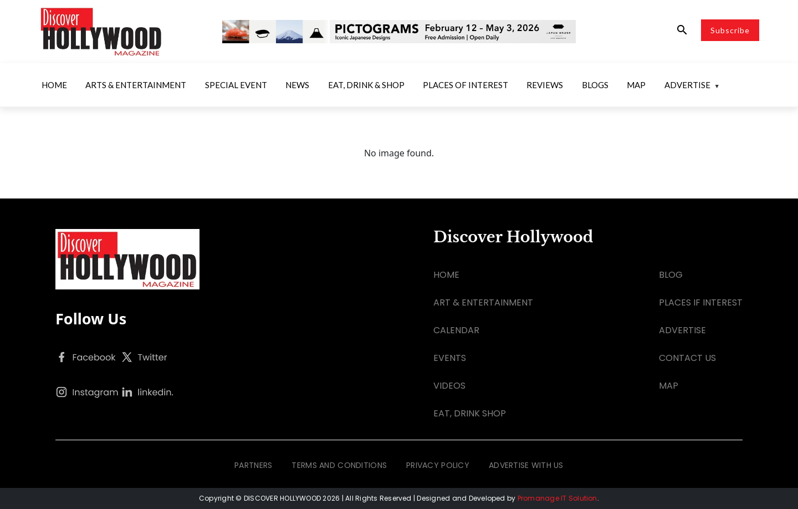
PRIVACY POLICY (437, 465)
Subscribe (730, 30)
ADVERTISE (682, 330)
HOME (446, 274)
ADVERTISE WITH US (526, 465)
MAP (668, 385)
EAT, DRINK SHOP (469, 413)
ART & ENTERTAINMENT (483, 302)
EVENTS (449, 358)
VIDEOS (449, 385)
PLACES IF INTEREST (701, 302)
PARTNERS (253, 465)
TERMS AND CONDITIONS (339, 465)
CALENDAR (456, 330)
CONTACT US (687, 358)
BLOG (671, 274)
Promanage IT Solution (557, 498)
